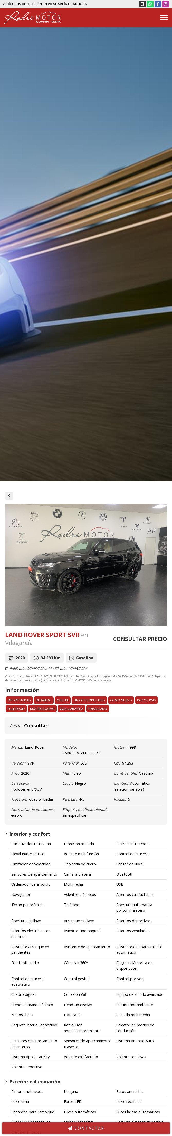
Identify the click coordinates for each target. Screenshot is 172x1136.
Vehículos (9, 496)
